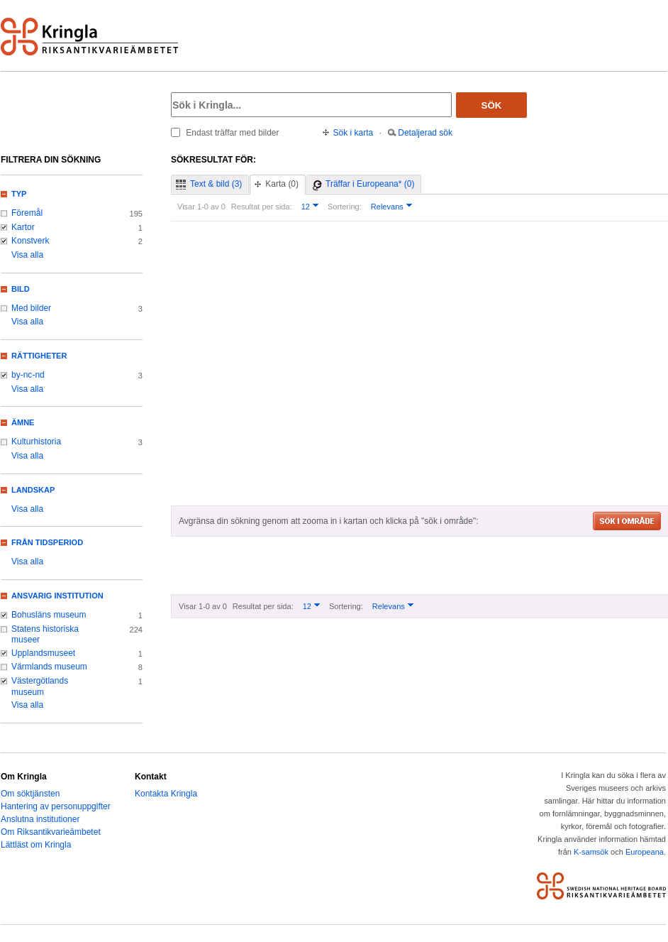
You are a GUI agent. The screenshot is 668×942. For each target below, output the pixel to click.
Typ (18, 194)
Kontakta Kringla (166, 794)
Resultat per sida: (261, 206)
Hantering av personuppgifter (56, 806)
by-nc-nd (28, 375)
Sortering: (345, 206)
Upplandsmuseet (43, 653)
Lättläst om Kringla (36, 845)
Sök (491, 105)
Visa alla (27, 255)
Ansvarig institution (57, 595)
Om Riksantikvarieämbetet (51, 832)
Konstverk (30, 241)
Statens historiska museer (45, 634)
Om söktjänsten (30, 794)
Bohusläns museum (49, 615)
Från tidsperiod (47, 542)
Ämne (22, 422)
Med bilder (31, 308)
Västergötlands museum (39, 686)
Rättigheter (39, 355)
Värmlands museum (49, 667)
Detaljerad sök (425, 133)
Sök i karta (353, 133)
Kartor (23, 227)
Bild (20, 289)
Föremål (27, 213)
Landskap (33, 490)
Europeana (644, 852)
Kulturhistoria (36, 442)
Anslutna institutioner (40, 819)
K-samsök (591, 852)
